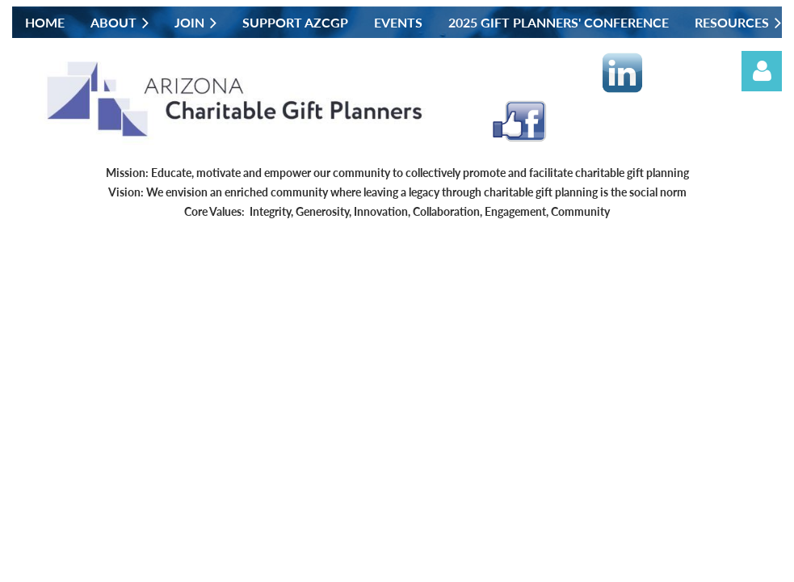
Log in (761, 71)
